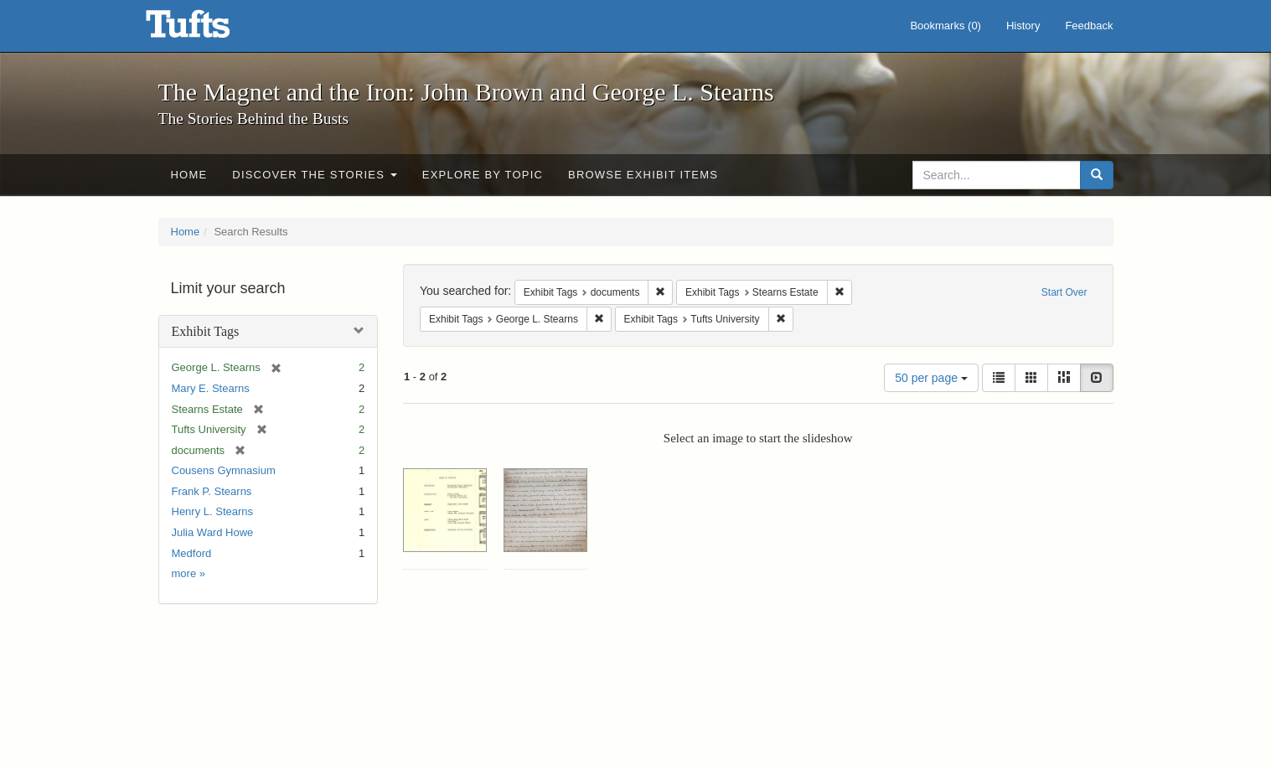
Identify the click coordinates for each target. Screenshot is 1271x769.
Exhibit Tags (206, 331)
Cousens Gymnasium (224, 470)
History (1023, 25)
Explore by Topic (482, 174)
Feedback (1089, 25)
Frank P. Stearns (212, 491)
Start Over (1064, 292)
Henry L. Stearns (213, 511)
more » (188, 573)
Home (189, 174)
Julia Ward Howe (213, 532)
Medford (192, 553)
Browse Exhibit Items (643, 174)
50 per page (931, 377)
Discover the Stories (314, 174)
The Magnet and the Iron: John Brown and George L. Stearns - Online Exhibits (208, 29)
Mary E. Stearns (211, 388)
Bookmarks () (945, 25)
